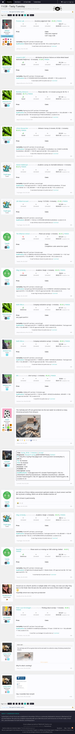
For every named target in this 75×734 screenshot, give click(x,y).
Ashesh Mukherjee (22, 165)
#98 (71, 635)
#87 (71, 261)
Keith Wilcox (20, 305)
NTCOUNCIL (7, 617)
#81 (71, 48)
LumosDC (7, 461)
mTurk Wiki (27, 2)
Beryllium (59, 728)
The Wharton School (22, 234)
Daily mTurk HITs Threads (15, 8)
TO (18, 461)
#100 (71, 696)
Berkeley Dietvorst (22, 92)
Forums (9, 2)
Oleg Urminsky (21, 270)
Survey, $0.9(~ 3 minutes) (29, 453)
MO (17, 375)
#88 (71, 296)
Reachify (18, 549)
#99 (71, 668)
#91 (71, 401)
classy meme (7, 654)
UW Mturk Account (22, 201)
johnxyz (7, 30)
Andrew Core (7, 351)
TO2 (18, 463)
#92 (71, 443)
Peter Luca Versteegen (23, 608)
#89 (71, 332)
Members (18, 2)
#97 (71, 596)
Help (65, 728)
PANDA (59, 21)
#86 (71, 225)
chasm (7, 419)
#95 (71, 540)
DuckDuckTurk (7, 595)
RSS (72, 728)
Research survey (30, 455)
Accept (41, 453)
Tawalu (7, 243)
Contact (52, 455)
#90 (71, 367)
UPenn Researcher (22, 128)
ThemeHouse (47, 726)
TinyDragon (7, 174)
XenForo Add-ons (6, 728)
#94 (71, 506)
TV (18, 457)
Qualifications (20, 44)
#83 (71, 119)
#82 (71, 83)
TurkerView (53, 46)
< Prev (9, 15)
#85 (71, 192)
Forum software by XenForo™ (37, 724)
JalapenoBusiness (7, 67)
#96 (71, 577)
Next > (32, 15)
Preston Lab (20, 21)
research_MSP (20, 57)
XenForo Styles (17, 728)
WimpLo (30, 8)
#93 (71, 483)
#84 (71, 156)
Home (2, 2)
